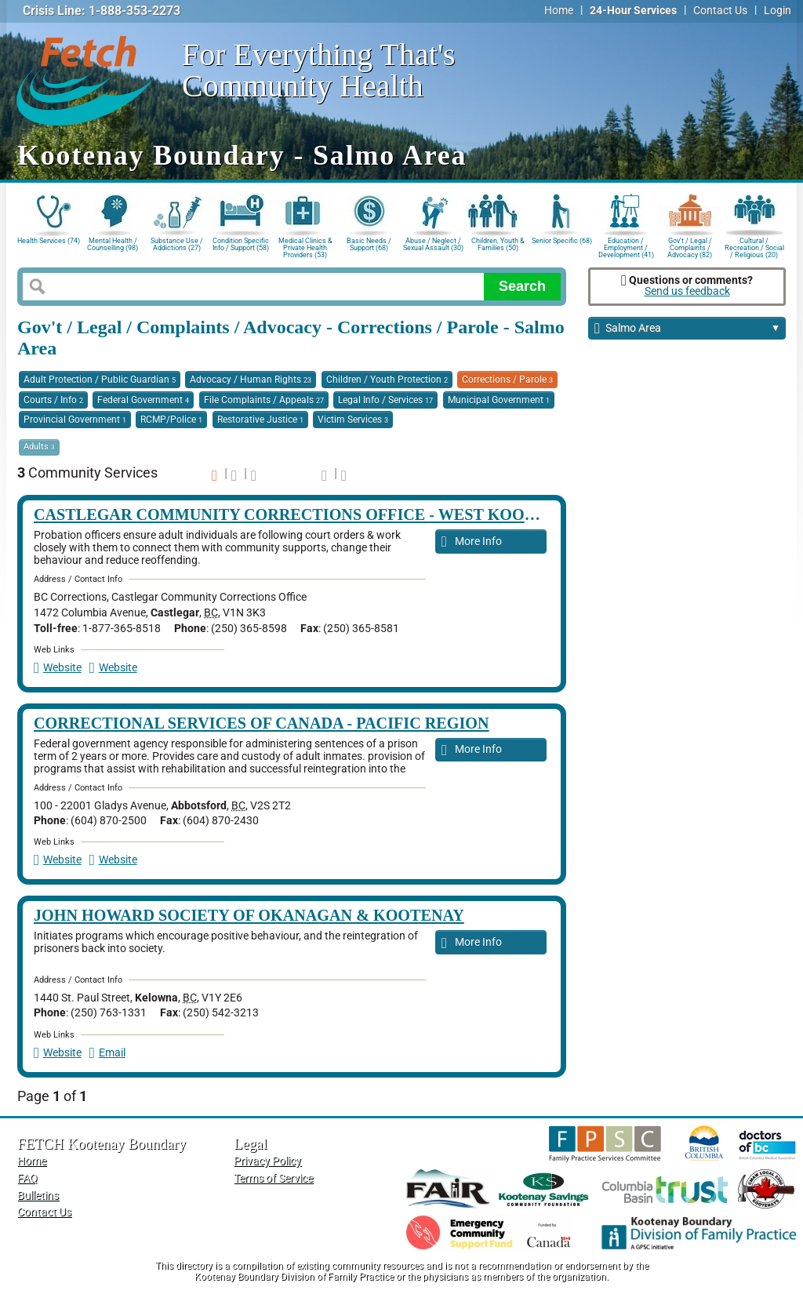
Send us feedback (687, 291)
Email (107, 1053)
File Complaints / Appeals (264, 399)
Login (777, 10)
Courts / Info (53, 399)
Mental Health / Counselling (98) (112, 244)
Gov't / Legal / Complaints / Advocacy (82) (689, 246)
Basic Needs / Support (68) (369, 244)
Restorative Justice (260, 419)
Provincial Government (75, 419)
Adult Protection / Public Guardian (100, 379)
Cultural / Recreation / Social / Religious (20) (754, 246)
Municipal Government (499, 399)
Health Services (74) (48, 241)
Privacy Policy (267, 1161)
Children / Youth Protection (387, 379)
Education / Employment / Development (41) (626, 246)
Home (558, 10)
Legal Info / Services (385, 399)
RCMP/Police (171, 419)
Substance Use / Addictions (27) (177, 244)
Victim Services (353, 419)
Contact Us (720, 10)
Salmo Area (687, 329)
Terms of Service (273, 1178)
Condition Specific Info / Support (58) (241, 244)
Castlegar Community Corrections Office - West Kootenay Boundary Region (386, 514)
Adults (39, 447)
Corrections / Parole (507, 379)
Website (58, 667)
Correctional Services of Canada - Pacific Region (261, 723)
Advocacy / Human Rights (250, 379)
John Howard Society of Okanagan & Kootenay (249, 915)
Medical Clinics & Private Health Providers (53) (305, 246)
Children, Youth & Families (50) (498, 244)
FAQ (27, 1178)
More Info (471, 542)
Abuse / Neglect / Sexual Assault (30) (433, 244)
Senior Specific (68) (562, 241)
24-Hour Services (633, 10)
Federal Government (143, 399)
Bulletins (38, 1195)
